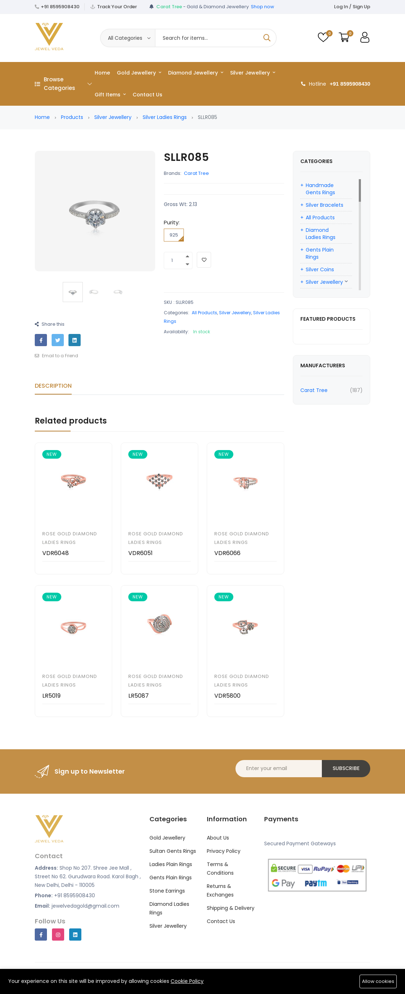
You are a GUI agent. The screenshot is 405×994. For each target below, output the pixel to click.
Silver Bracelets (324, 205)
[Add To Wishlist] (204, 260)
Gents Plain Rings (320, 253)
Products (72, 117)
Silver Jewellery (252, 72)
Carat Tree (196, 173)
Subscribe (346, 768)
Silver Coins (320, 269)
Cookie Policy (187, 981)
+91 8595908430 (60, 6)
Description (53, 386)
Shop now (262, 6)
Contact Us (147, 94)
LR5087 (138, 696)
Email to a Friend (56, 356)
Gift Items (110, 94)
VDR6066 (227, 553)
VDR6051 (140, 553)
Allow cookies (378, 981)
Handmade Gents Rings (320, 189)
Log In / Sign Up (352, 6)
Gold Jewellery (139, 72)
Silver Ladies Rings (165, 117)
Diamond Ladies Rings (320, 233)
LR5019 (51, 696)
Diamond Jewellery (195, 72)
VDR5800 (227, 696)
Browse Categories (63, 84)
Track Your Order (117, 6)
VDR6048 (55, 553)
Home (102, 72)
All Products (204, 313)
